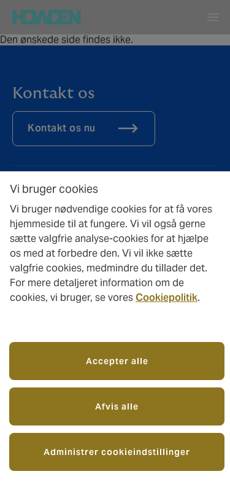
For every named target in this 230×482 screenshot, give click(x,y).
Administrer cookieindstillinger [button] (117, 451)
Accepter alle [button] (117, 361)
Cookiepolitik (166, 297)
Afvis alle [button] (117, 406)
